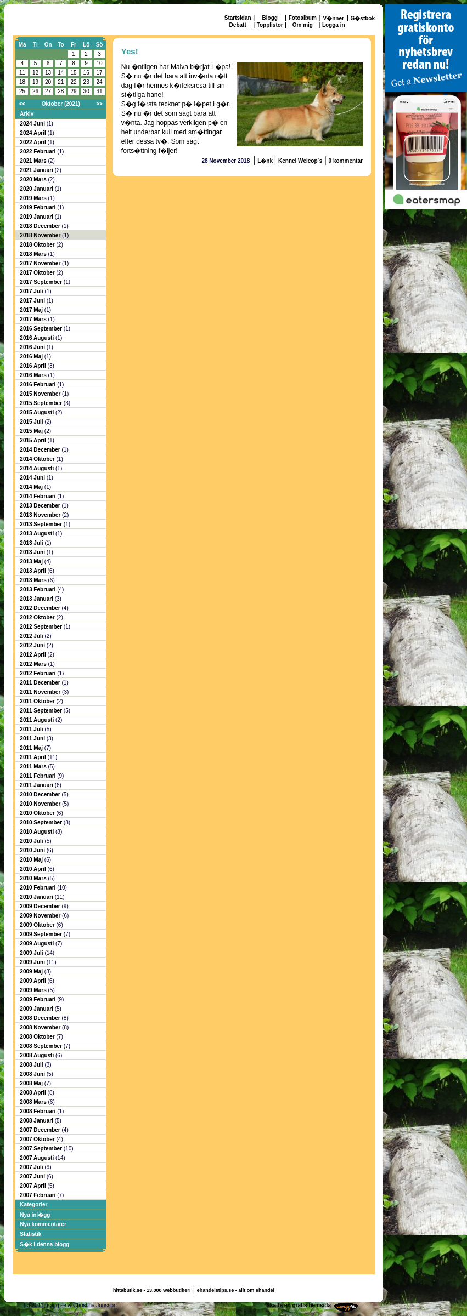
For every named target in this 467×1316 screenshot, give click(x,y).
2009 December (40, 906)
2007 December (40, 1130)
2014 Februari (38, 496)
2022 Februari (38, 152)
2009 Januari (37, 1009)
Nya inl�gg (35, 1215)
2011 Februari (38, 776)
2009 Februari (38, 999)
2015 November (41, 394)
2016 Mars (34, 375)
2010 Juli (32, 841)
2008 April (33, 1093)
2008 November (41, 1027)
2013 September (42, 524)
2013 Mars (34, 580)
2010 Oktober (38, 813)
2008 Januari (37, 1121)
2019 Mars (34, 198)
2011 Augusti (37, 720)
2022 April (33, 142)
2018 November (41, 235)
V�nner (333, 18)
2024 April (33, 133)
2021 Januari (37, 170)
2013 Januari (37, 599)
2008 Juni (33, 1074)
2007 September (42, 1149)
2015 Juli (32, 422)
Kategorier (33, 1204)
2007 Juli (32, 1167)
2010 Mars (34, 878)
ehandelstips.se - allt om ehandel (235, 1290)
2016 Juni (33, 347)
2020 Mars (34, 179)
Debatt (237, 25)
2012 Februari (38, 673)
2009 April (33, 981)
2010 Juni (33, 850)
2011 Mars (34, 767)
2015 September (42, 403)
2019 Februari (38, 207)
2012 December (40, 608)
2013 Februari (38, 589)
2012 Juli (32, 636)
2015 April (33, 440)
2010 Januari (37, 897)
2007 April (33, 1186)
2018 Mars (34, 254)
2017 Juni (33, 301)
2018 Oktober (38, 245)
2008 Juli (32, 1065)
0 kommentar (346, 161)
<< (22, 104)
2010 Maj (32, 860)
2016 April (33, 366)
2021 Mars (34, 161)
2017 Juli (32, 291)
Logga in (333, 25)
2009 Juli (32, 953)
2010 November (41, 804)
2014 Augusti (37, 468)
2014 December (40, 450)
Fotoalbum (303, 18)
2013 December (40, 506)
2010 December (40, 794)
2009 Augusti (37, 944)
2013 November (41, 515)
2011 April (33, 757)
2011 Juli (32, 729)
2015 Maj (32, 431)
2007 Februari (38, 1195)
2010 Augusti (37, 832)
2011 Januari (37, 785)
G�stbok (363, 18)
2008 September (42, 1046)
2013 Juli (32, 543)
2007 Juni (33, 1176)
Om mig (302, 25)
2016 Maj (32, 357)
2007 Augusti (37, 1158)
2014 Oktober (38, 459)
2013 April (33, 571)
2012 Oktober (38, 617)
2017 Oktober (38, 273)
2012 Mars (34, 664)
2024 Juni (33, 124)
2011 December (40, 683)
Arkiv (26, 114)
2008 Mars (34, 1102)
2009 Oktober (38, 925)
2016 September (42, 329)
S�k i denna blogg (44, 1244)
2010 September (42, 822)
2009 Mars (34, 990)
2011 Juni (33, 739)
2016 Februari (38, 384)
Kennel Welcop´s (300, 161)
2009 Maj (32, 972)
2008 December (40, 1018)
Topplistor (270, 25)
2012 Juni (33, 645)
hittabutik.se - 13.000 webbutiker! (152, 1290)
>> (99, 104)
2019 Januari (37, 217)
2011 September (42, 711)
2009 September (42, 934)
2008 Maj (32, 1083)
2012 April (33, 655)
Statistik (30, 1234)
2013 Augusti (37, 534)
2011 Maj (32, 748)
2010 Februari (38, 888)
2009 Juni (33, 962)
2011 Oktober (38, 701)
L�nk (265, 161)
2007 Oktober (38, 1139)
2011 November (41, 692)
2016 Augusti (37, 338)
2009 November (41, 916)
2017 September (42, 282)
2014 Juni (33, 478)
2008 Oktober (38, 1037)
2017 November (41, 263)
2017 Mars (34, 319)
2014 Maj (32, 487)
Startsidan (237, 18)
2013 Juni (33, 552)
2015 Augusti (37, 412)
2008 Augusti (37, 1055)
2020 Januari (37, 189)
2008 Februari (38, 1111)
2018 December (40, 226)
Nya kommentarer (43, 1224)
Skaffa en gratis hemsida (298, 1305)
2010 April (33, 869)
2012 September (42, 627)
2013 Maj (32, 562)
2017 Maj (32, 310)
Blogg (270, 18)
